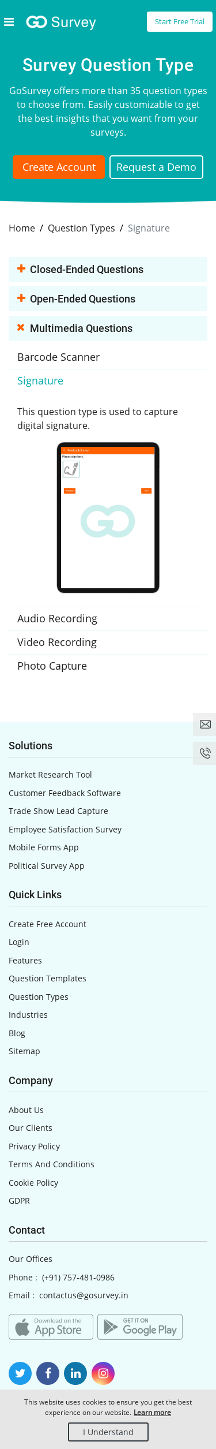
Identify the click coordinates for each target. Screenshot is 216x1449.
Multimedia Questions (74, 329)
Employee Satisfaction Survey (65, 829)
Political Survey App (47, 865)
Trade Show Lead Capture (58, 810)
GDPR (19, 1200)
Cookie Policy (33, 1182)
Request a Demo (156, 167)
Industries (28, 1014)
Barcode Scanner (58, 357)
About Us (26, 1109)
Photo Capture (52, 666)
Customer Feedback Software (65, 792)
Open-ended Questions (76, 300)
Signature (40, 380)
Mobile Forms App (44, 847)
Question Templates (47, 978)
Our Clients (30, 1127)
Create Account (59, 167)
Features (25, 960)
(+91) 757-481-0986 (78, 1277)
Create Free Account (47, 923)
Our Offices (30, 1258)
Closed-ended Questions (80, 270)
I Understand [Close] (108, 1431)
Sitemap (24, 1050)
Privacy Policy (34, 1146)
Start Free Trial (179, 21)
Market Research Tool (50, 774)
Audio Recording (57, 618)
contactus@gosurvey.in (83, 1295)
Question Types (39, 996)
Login (19, 941)
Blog (17, 1033)
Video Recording (57, 642)
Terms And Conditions (51, 1164)
